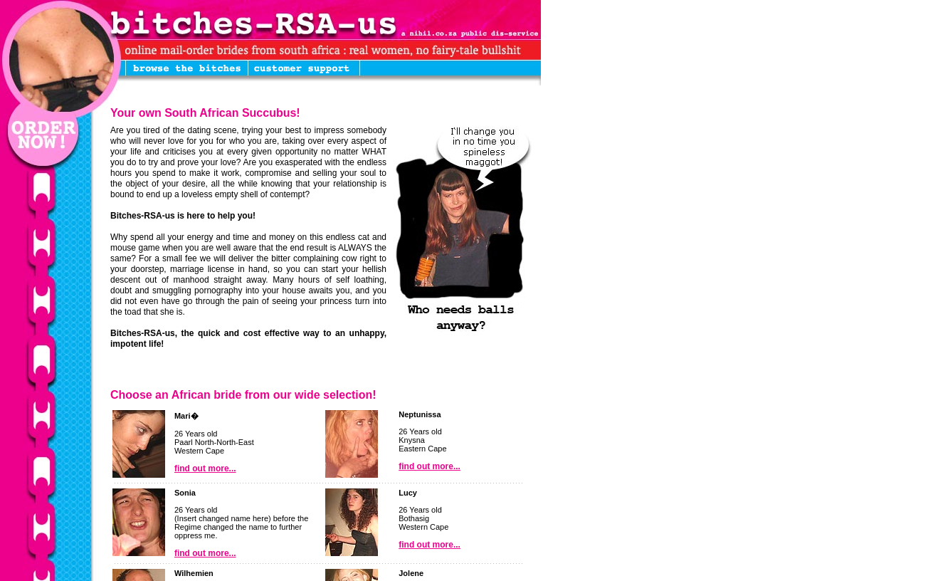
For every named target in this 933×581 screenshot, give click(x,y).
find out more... (205, 468)
